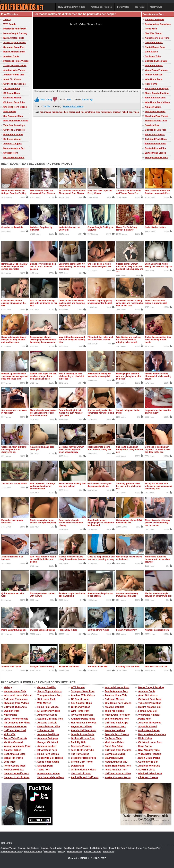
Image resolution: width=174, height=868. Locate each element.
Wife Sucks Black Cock (156, 666)
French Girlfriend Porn (83, 730)
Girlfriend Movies (12, 97)
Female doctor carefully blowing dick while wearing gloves (158, 376)
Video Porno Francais (156, 70)
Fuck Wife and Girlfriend (85, 777)
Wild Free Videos (154, 65)
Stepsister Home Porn (83, 757)
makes (55, 112)
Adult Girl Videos (12, 79)
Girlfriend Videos (12, 139)
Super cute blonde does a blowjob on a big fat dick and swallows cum (13, 339)
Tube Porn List (45, 730)
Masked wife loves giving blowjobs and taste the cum (72, 558)
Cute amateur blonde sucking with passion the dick (13, 303)
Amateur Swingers (154, 19)
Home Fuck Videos (13, 134)
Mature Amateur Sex (14, 148)
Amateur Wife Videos (14, 70)
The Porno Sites (80, 754)
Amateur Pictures (92, 851)
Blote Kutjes (151, 51)
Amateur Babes (12, 750)
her (41, 112)
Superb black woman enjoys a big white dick (156, 301)
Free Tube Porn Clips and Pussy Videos (100, 192)
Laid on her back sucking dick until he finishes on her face (43, 303)
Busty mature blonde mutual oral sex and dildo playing (71, 522)
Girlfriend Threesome (14, 84)
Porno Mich (151, 28)
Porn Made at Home (48, 773)
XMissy (7, 19)
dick (66, 112)
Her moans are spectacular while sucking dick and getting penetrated (14, 266)
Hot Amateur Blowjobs (157, 88)
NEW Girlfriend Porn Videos (71, 7)
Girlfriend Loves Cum (156, 61)
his (60, 112)
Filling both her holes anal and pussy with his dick (100, 338)
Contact (72, 858)
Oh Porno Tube (153, 56)
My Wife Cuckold (13, 742)
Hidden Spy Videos (68, 630)
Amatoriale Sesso (47, 714)
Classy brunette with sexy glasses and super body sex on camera (157, 522)
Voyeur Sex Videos (81, 726)
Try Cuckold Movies (82, 714)
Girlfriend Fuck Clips (156, 139)
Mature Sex (108, 851)
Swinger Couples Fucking (42, 630)
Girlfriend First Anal (15, 730)
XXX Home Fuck (11, 88)
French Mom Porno (82, 761)
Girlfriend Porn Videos (98, 630)
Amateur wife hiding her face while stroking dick (99, 375)
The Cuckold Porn (81, 773)
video (136, 112)
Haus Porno (145, 746)
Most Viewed (156, 7)
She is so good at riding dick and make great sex (99, 265)
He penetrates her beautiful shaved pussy (158, 411)
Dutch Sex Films (114, 746)
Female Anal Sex (153, 74)
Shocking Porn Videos (15, 107)
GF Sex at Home (11, 93)
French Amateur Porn (126, 630)
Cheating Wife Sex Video (128, 666)
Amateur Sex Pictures (101, 7)
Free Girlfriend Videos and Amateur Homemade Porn (157, 192)
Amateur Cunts (11, 56)
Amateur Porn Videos (73, 106)
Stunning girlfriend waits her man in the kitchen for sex (128, 486)
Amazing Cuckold (47, 722)
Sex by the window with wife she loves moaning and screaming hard (158, 486)
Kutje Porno (151, 84)
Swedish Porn (10, 153)
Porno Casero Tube (14, 765)
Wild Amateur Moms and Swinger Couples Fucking (13, 192)
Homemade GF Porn (155, 143)
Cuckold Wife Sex (148, 761)
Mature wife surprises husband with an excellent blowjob (157, 559)
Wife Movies (9, 111)
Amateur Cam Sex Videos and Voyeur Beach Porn (128, 192)
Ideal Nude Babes (115, 742)
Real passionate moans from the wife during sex (99, 448)
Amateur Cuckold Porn (17, 777)
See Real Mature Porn (117, 718)
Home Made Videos (33, 851)
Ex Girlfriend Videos (13, 157)
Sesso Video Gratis (48, 761)
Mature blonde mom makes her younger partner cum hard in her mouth (43, 413)
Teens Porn (43, 769)
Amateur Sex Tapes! (11, 666)
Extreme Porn (134, 848)
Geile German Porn (115, 726)
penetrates (89, 112)
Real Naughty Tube (149, 750)
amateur (117, 112)
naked (125, 112)
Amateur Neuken (46, 746)
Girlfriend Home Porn (150, 742)
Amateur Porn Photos (51, 848)
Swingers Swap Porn (14, 47)
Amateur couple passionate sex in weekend (72, 594)
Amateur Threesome (149, 722)
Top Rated (140, 7)
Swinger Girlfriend (47, 742)
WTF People (9, 24)
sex (130, 112)
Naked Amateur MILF (116, 761)
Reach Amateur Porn (14, 51)
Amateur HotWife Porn (16, 773)
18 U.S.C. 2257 (98, 858)
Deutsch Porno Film (155, 148)
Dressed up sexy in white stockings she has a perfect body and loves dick (14, 376)
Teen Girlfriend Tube (82, 750)
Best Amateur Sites (14, 754)
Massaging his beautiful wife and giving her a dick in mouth (128, 376)
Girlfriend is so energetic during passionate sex (99, 484)
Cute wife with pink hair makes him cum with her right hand (70, 413)
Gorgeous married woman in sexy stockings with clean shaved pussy (71, 449)
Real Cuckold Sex (14, 769)
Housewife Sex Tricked (50, 757)
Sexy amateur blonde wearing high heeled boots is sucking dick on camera (43, 339)
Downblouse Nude (115, 754)
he (82, 112)
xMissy (61, 851)
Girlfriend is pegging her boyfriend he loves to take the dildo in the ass (157, 449)
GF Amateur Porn (47, 750)
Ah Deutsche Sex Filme (157, 38)
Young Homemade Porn (17, 746)
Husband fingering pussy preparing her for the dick (100, 301)
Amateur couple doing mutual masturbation (127, 594)
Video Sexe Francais (149, 754)
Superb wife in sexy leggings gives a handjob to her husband (101, 522)
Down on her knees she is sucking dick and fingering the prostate (72, 303)
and (78, 112)
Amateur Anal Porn (48, 734)
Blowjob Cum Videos (69, 666)
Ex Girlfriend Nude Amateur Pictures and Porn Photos (72, 192)
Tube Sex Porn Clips (14, 125)
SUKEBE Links (146, 769)
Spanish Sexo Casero (117, 734)
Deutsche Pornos (81, 746)
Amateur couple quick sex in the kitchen (100, 594)
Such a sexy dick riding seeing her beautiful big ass (158, 265)
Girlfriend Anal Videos (83, 769)
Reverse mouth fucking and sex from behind (72, 484)
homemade (106, 112)
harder (72, 112)
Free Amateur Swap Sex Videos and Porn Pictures (42, 192)
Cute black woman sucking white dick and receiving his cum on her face (129, 303)
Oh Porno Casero (148, 777)
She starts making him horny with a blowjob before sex (129, 449)
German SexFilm (46, 687)
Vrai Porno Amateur (155, 111)
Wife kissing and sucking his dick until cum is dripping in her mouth (128, 339)
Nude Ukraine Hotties (155, 227)
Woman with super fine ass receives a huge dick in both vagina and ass (43, 376)
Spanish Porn (45, 765)
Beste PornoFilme (115, 730)
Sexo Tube (10, 761)
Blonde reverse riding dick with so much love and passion (43, 266)
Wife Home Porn (153, 79)
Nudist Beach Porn (155, 47)
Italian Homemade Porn (118, 765)
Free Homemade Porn (11, 851)
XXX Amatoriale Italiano (50, 777)
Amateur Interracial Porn (157, 630)
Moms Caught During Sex (13, 630)
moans (47, 112)
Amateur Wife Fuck (149, 765)
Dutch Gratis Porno (149, 757)
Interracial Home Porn (14, 28)
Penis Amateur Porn (116, 769)
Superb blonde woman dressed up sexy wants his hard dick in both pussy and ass (129, 268)
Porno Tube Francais (15, 738)
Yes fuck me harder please (14, 483)
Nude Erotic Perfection (117, 714)
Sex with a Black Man (98, 666)
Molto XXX (9, 734)
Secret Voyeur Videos (14, 42)
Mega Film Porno (13, 757)
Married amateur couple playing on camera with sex (158, 594)
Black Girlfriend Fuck (150, 773)
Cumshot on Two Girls (12, 227)
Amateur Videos (8, 848)
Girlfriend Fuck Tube (14, 102)
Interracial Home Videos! (16, 61)
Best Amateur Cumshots (158, 24)
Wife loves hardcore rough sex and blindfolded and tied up (43, 559)
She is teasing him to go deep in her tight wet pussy (43, 521)
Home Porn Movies (48, 754)
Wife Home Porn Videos (15, 120)
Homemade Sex (74, 851)
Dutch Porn (77, 765)
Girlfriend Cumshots (14, 130)
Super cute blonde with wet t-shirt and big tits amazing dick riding (72, 266)
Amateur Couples (12, 143)
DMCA (84, 858)
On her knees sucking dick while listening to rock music (158, 339)
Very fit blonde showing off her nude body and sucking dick (72, 339)
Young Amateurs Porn (15, 65)
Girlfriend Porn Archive (118, 773)
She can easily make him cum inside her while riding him (101, 413)
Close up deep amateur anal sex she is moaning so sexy (101, 558)
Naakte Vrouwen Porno (117, 777)
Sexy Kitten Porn (117, 848)
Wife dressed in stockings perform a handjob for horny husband (42, 486)
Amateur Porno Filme (83, 718)
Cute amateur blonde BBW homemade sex (129, 521)
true (98, 112)
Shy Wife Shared (153, 33)
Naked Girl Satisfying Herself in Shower (126, 228)
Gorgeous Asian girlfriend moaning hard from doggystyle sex (14, 449)
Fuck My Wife (78, 742)
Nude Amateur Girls (13, 38)
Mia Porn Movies (114, 757)
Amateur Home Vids (13, 74)
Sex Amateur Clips (13, 116)
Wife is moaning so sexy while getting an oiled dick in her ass (71, 376)
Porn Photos (123, 7)
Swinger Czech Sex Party (42, 666)
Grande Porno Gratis (82, 734)
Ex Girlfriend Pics (98, 848)
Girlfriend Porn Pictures (118, 750)
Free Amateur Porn (152, 848)
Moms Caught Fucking (15, 33)
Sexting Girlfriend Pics (50, 718)
